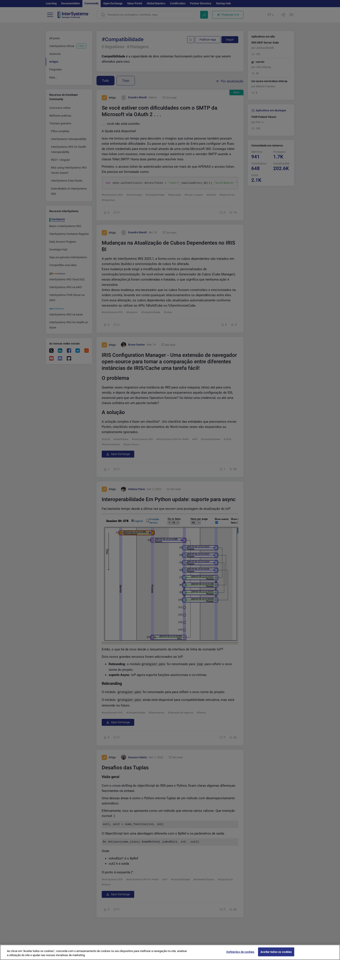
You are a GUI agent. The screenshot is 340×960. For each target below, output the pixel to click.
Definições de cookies (240, 954)
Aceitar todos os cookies (276, 954)
